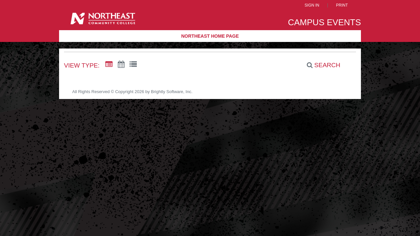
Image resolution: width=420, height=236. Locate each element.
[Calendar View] (121, 64)
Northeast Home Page (210, 36)
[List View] (133, 64)
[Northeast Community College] (103, 21)
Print (342, 5)
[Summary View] (109, 64)
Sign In (311, 5)
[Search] (320, 65)
